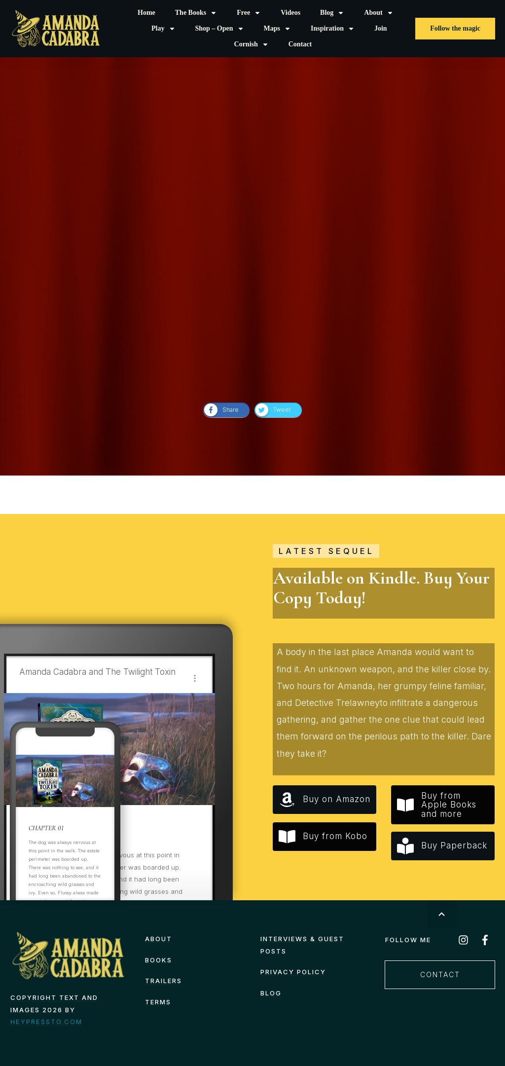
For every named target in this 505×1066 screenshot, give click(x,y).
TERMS (158, 1002)
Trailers (163, 981)
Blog (271, 993)
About (158, 939)
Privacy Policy (293, 972)
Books (158, 960)
